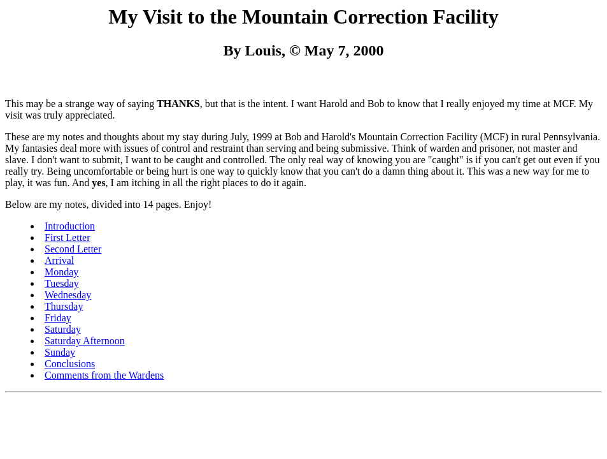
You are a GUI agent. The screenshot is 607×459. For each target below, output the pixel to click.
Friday (58, 317)
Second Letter (73, 249)
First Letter (67, 237)
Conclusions (70, 363)
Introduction (70, 226)
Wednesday (68, 294)
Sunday (60, 352)
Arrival (59, 260)
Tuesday (62, 283)
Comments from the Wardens (104, 375)
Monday (61, 271)
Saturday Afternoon (85, 340)
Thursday (64, 306)
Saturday (63, 329)
